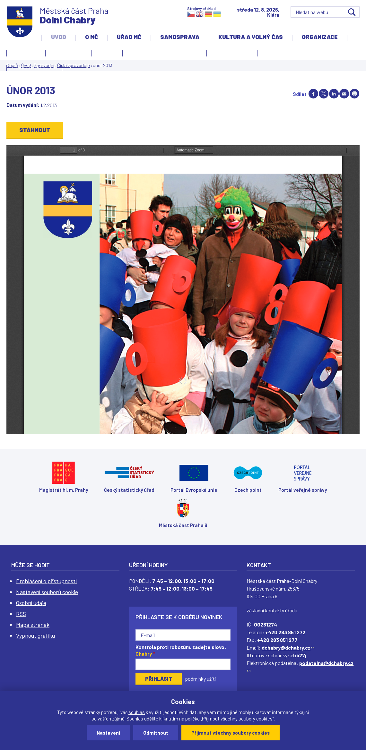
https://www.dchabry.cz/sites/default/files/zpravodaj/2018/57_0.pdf (183, 289)
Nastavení (108, 733)
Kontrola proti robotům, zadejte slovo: (180, 650)
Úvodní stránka (68, 52)
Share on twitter (323, 93)
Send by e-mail (344, 93)
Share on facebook (313, 93)
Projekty (274, 54)
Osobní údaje (31, 602)
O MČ (91, 36)
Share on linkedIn (334, 93)
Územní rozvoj (230, 54)
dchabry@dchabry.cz (288, 647)
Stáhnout (34, 129)
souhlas (136, 712)
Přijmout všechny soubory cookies (230, 733)
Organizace (320, 36)
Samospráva (179, 36)
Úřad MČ (129, 36)
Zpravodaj (184, 54)
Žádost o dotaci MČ (34, 67)
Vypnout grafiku (35, 635)
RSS (21, 613)
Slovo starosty (144, 52)
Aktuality (107, 52)
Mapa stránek (32, 624)
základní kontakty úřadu (272, 610)
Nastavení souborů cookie (47, 591)
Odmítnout (155, 733)
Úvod (58, 36)
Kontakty (24, 54)
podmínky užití (200, 679)
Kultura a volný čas (250, 36)
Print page (354, 93)
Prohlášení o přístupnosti (46, 580)
